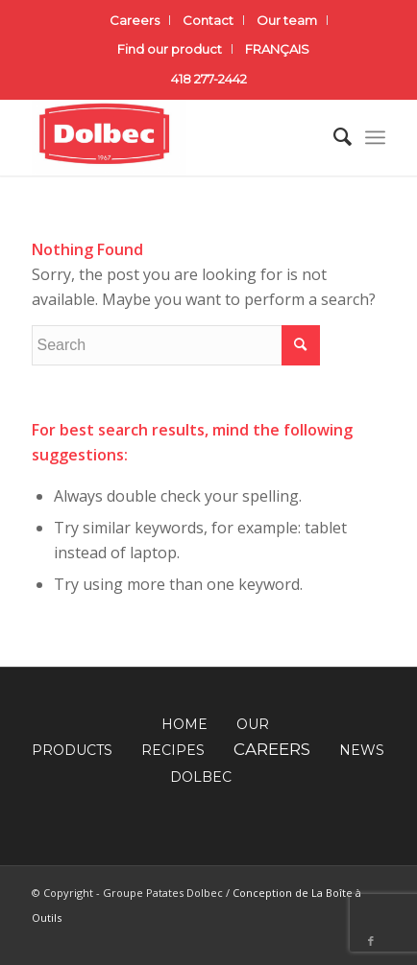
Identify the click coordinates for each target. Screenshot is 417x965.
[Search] (333, 137)
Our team (287, 20)
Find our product (169, 49)
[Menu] (375, 137)
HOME (184, 724)
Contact (208, 20)
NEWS (361, 750)
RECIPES (173, 750)
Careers (134, 20)
